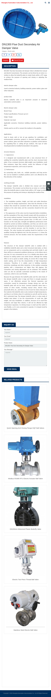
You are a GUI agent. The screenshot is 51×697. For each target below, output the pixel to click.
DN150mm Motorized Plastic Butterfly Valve (25, 529)
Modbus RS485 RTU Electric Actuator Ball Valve (25, 478)
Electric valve (11, 51)
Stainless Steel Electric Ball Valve (25, 630)
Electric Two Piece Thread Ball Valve (25, 579)
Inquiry (5, 60)
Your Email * (7, 336)
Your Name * (7, 329)
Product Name (8, 343)
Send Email (17, 60)
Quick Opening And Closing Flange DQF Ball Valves (25, 428)
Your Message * (8, 349)
